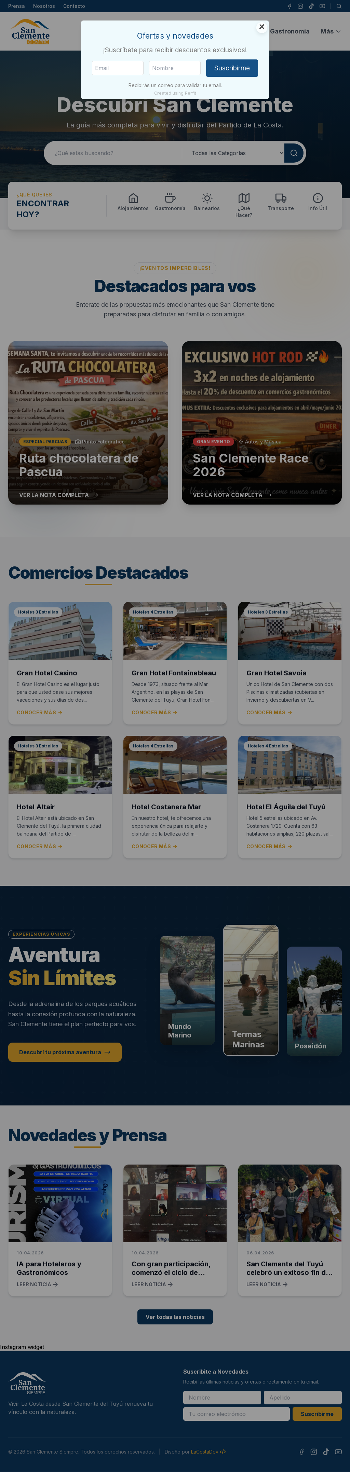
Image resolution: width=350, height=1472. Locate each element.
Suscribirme (232, 68)
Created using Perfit (175, 93)
